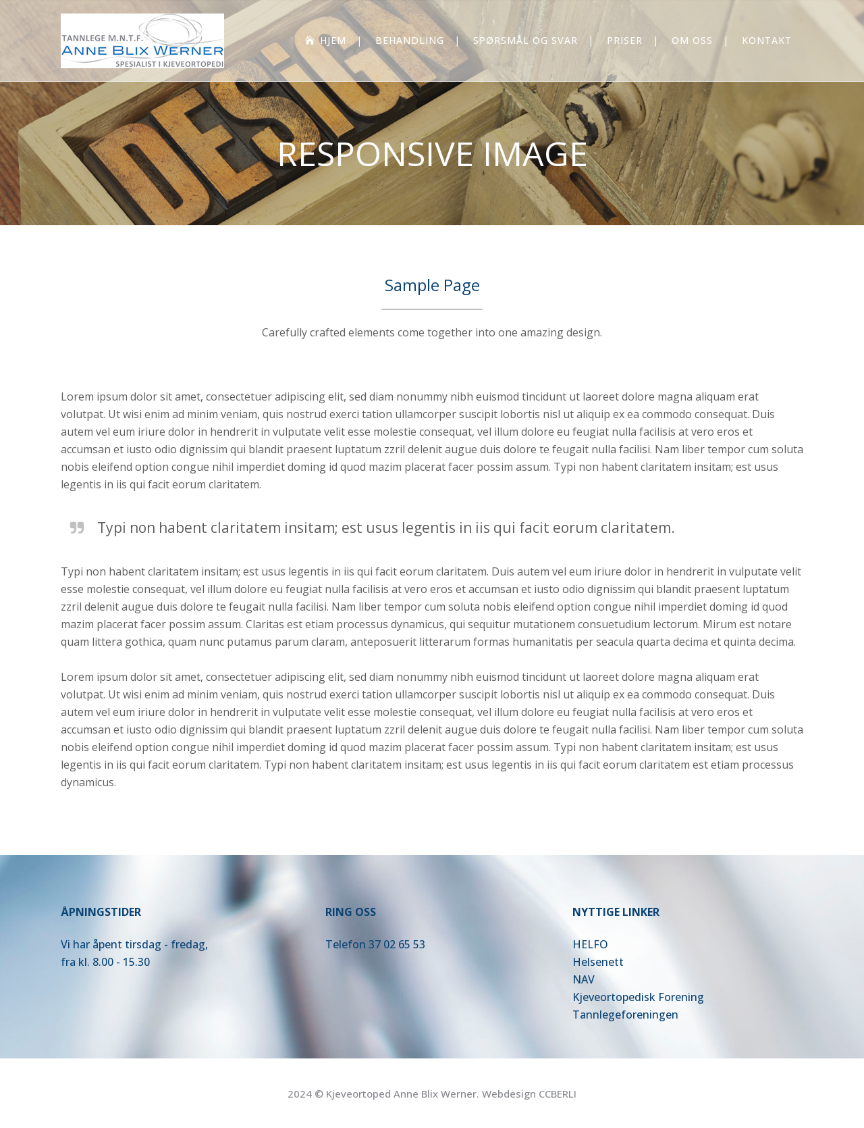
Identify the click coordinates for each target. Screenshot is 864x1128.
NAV (583, 979)
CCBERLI (557, 1093)
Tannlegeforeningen (625, 1014)
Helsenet (595, 961)
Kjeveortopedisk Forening (638, 997)
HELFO (590, 944)
